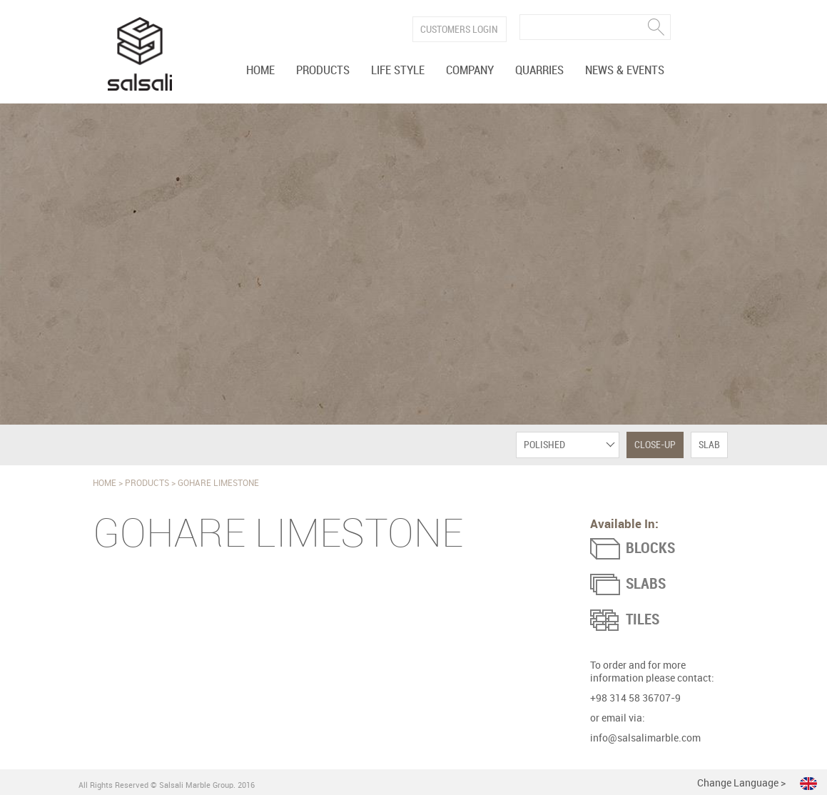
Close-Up (655, 445)
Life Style (398, 70)
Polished (544, 445)
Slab (709, 445)
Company (470, 70)
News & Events (624, 70)
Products (323, 70)
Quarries (539, 70)
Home (260, 70)
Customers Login (459, 29)
